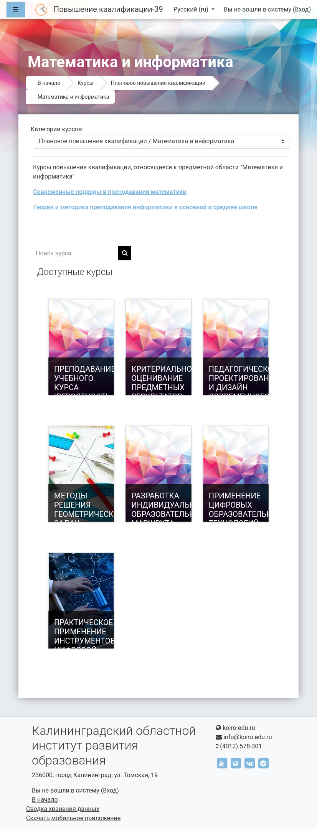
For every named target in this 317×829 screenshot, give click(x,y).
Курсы (85, 83)
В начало (49, 83)
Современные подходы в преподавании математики (110, 191)
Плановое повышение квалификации (158, 83)
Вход (302, 9)
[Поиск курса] (75, 253)
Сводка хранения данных (62, 808)
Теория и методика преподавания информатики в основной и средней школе (145, 207)
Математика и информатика (73, 97)
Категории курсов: (57, 129)
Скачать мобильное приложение (73, 818)
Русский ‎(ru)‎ (191, 9)
